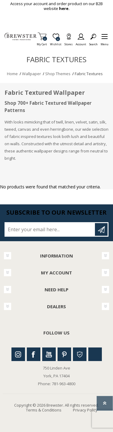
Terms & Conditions (43, 410)
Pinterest (64, 354)
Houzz (79, 354)
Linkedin (95, 354)
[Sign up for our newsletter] (50, 229)
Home (12, 73)
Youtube (49, 354)
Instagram (18, 354)
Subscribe (101, 229)
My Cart (42, 42)
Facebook (33, 354)
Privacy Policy (85, 410)
